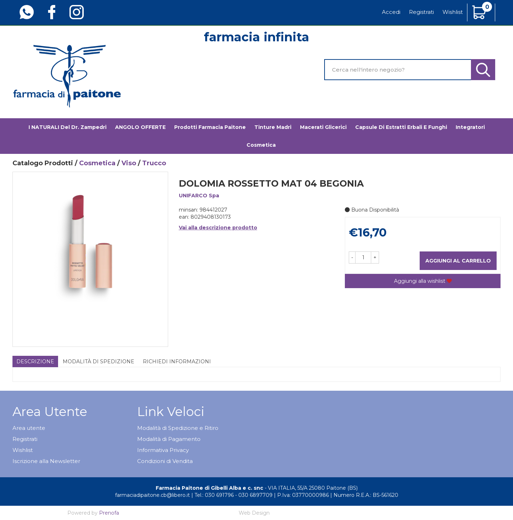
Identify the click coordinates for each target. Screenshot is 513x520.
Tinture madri (272, 127)
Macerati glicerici (323, 127)
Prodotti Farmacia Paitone (210, 127)
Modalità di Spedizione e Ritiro (177, 428)
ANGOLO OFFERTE (140, 127)
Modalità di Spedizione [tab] (98, 361)
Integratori (470, 127)
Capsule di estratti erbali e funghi (401, 127)
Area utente (28, 428)
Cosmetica (261, 145)
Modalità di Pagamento (169, 439)
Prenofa (109, 513)
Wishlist (452, 12)
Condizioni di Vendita (165, 461)
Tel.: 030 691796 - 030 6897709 (234, 495)
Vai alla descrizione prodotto (218, 227)
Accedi (391, 12)
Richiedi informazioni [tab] (177, 361)
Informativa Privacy (163, 450)
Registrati (421, 12)
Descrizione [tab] (35, 361)
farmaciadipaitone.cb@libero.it (152, 495)
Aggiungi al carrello (458, 261)
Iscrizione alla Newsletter (46, 461)
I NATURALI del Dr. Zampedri (67, 127)
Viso (128, 163)
